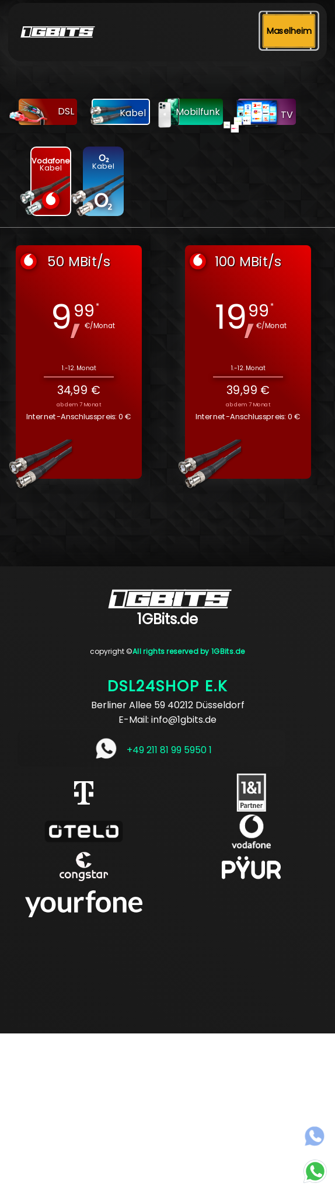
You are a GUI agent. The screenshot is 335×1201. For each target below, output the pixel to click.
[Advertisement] (167, 1115)
